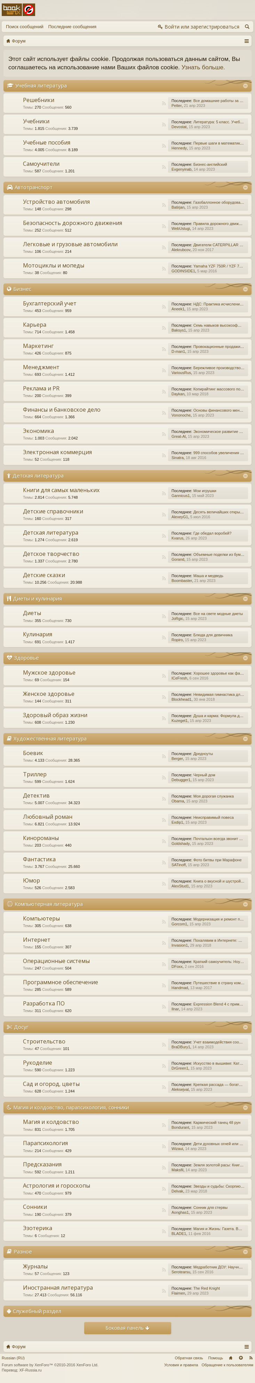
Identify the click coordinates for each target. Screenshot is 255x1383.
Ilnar (175, 1009)
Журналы (35, 1266)
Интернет (36, 939)
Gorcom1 (179, 924)
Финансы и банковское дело (62, 409)
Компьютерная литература (49, 903)
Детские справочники (53, 511)
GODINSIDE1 (183, 271)
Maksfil (177, 1170)
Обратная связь (189, 1358)
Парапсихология (45, 1143)
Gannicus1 (181, 496)
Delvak (177, 1191)
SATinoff (179, 865)
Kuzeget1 (180, 720)
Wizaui (177, 1149)
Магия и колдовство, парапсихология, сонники (71, 1107)
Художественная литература (50, 738)
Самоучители (41, 164)
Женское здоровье (48, 694)
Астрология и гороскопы (56, 1185)
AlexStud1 (180, 886)
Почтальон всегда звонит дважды (223, 839)
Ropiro (177, 640)
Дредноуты (203, 754)
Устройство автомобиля (56, 201)
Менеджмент (41, 367)
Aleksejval (180, 1089)
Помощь (215, 1358)
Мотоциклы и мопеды (53, 265)
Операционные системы (56, 961)
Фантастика (39, 859)
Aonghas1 (180, 1212)
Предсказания (42, 1164)
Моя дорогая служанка (213, 796)
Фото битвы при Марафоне (217, 860)
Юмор (31, 880)
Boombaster (182, 580)
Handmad (180, 988)
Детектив (36, 795)
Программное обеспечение (60, 982)
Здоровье (26, 657)
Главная (230, 1357)
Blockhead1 (182, 699)
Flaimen (178, 1293)
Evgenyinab (182, 169)
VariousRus (181, 373)
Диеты (32, 613)
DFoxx (177, 966)
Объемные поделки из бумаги (219, 554)
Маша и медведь (208, 576)
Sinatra (178, 458)
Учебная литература (41, 85)
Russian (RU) (13, 1358)
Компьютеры (41, 918)
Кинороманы (41, 838)
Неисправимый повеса (213, 817)
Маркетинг (38, 346)
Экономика (38, 431)
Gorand (178, 559)
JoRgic (177, 618)
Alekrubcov (181, 250)
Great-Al (179, 436)
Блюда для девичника (213, 635)
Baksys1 (179, 330)
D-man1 (178, 351)
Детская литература (38, 475)
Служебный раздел (37, 1310)
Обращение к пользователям (227, 1365)
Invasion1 (180, 945)
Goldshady (181, 843)
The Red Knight (206, 1288)
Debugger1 (181, 780)
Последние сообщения (72, 26)
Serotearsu (181, 1272)
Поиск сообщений (24, 26)
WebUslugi (181, 228)
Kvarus (177, 538)
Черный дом (204, 775)
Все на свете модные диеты (218, 614)
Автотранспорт (34, 187)
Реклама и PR (41, 388)
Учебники (36, 121)
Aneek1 (178, 309)
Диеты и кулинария (37, 598)
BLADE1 (179, 1234)
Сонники (35, 1207)
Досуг (21, 1026)
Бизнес (22, 288)
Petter (177, 105)
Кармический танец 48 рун (216, 1122)
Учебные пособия (46, 142)
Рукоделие (37, 1062)
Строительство (44, 1041)
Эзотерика (37, 1228)
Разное (23, 1251)
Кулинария (37, 634)
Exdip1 (177, 822)
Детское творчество (51, 554)
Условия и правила (181, 1365)
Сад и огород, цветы (51, 1084)
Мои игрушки (204, 491)
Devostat (179, 127)
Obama (178, 801)
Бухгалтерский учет (50, 303)
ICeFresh (179, 678)
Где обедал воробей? (212, 533)
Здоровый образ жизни (55, 715)
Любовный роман (47, 817)
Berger (177, 758)
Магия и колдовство (51, 1122)
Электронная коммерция (57, 452)
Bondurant (180, 1127)
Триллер (35, 774)
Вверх (240, 1357)
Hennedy (179, 148)
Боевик (33, 753)
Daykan (178, 394)
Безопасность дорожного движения (72, 223)
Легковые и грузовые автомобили (70, 244)
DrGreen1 (180, 1068)
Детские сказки (44, 575)
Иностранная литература (58, 1287)
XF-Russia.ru (30, 1370)
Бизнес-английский (210, 164)
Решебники (38, 100)
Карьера (34, 324)
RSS (164, 103)
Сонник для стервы (210, 1207)
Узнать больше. (203, 67)
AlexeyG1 (180, 517)
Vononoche (181, 415)
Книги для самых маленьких (61, 490)
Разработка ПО (44, 1003)
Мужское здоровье (49, 672)
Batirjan (178, 207)
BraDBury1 (181, 1047)
